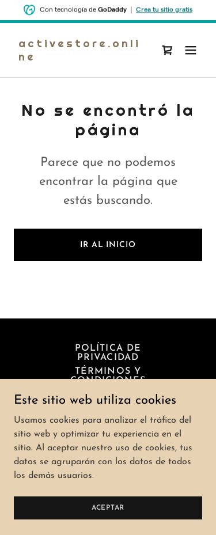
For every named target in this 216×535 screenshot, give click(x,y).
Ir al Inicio (108, 245)
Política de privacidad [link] (108, 353)
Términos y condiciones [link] (108, 376)
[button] (190, 50)
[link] (79, 58)
